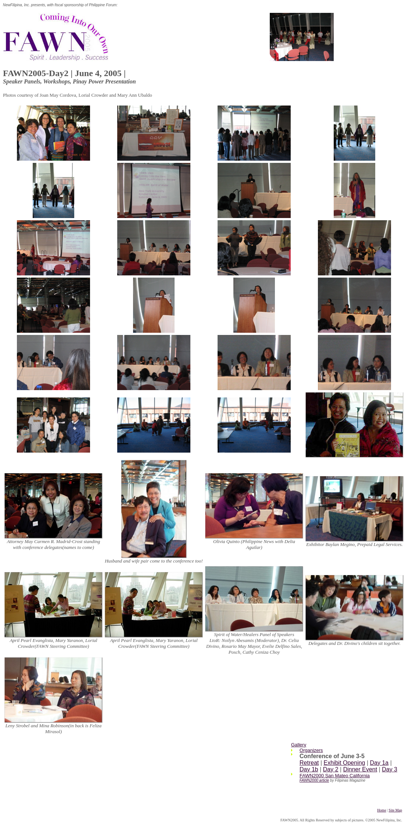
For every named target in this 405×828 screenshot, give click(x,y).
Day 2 (330, 769)
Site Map (395, 810)
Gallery (298, 744)
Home (381, 810)
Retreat (309, 763)
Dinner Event (360, 769)
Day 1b (309, 769)
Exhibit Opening (344, 763)
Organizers (311, 750)
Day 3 (389, 769)
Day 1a (379, 763)
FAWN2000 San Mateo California (335, 775)
